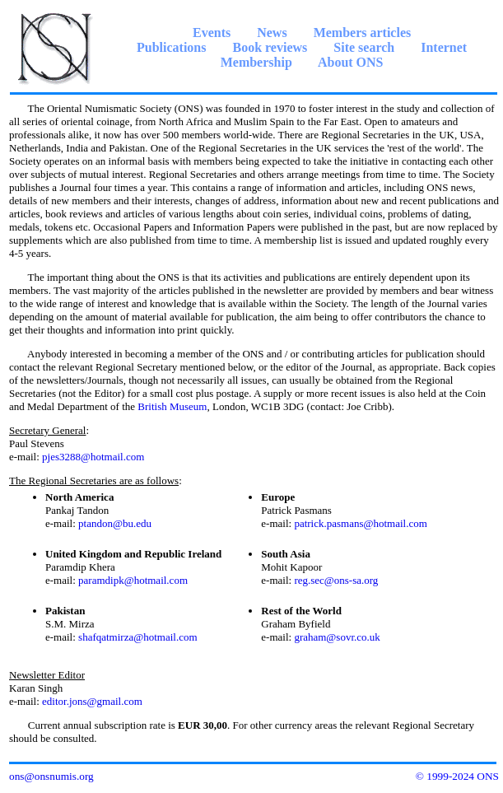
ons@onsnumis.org (51, 776)
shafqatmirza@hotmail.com (137, 637)
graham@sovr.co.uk (337, 637)
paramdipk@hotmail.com (133, 580)
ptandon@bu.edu (114, 523)
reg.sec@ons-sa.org (336, 580)
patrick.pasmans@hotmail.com (360, 523)
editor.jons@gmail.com (92, 701)
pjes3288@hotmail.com (93, 456)
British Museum (172, 406)
